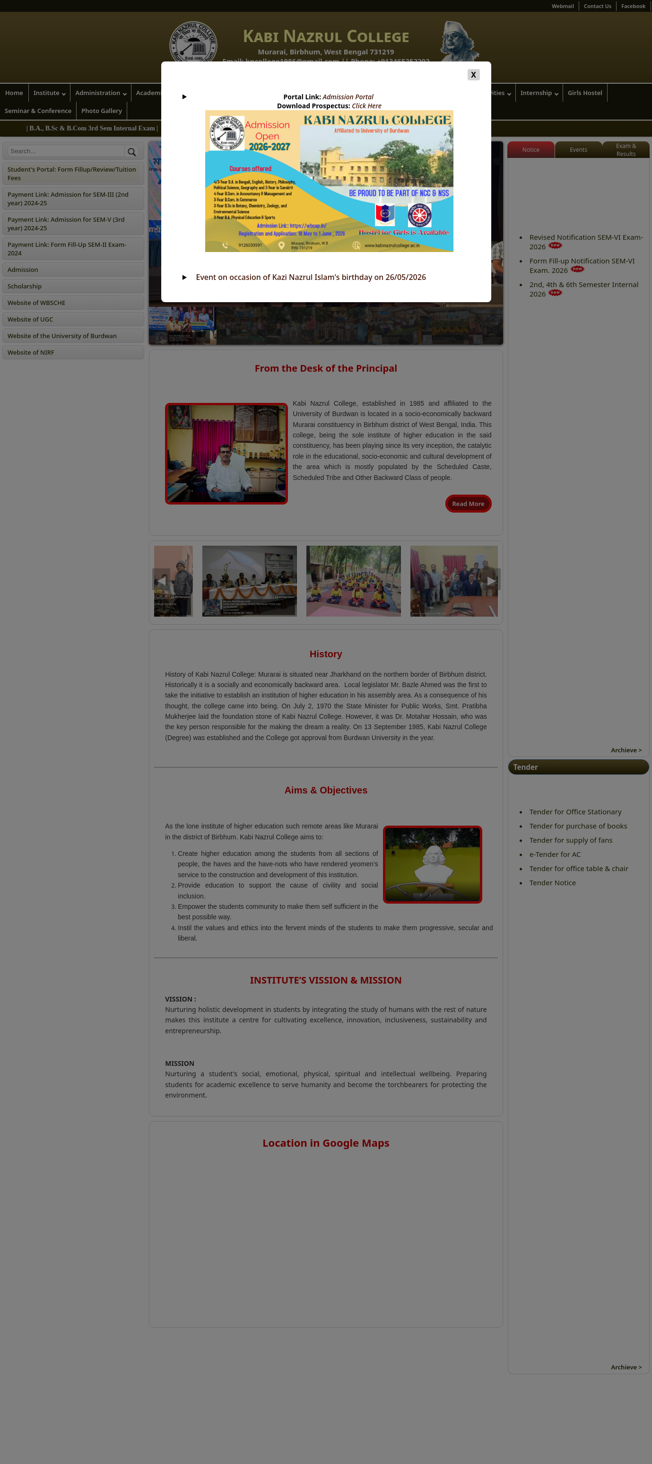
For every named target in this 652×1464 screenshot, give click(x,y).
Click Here (367, 105)
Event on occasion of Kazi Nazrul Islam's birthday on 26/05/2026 (311, 277)
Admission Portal (348, 96)
